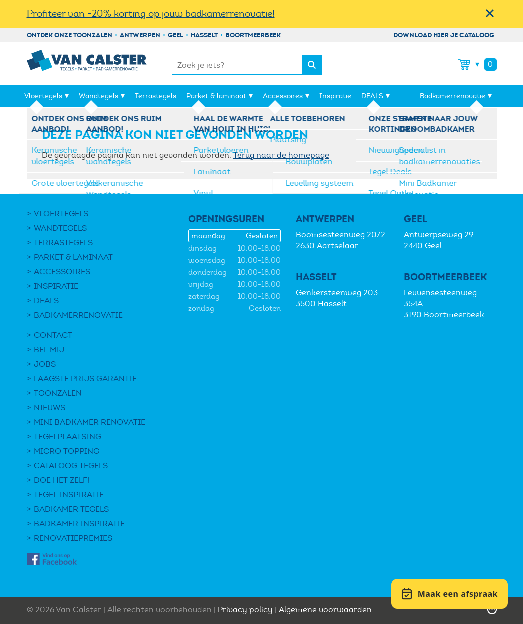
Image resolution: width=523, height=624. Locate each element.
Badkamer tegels (71, 509)
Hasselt (204, 35)
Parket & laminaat (216, 96)
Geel (175, 35)
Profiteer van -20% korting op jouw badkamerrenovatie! (151, 13)
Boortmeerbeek (253, 35)
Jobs (45, 364)
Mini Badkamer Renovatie (89, 422)
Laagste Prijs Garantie (85, 378)
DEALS (372, 96)
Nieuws (49, 407)
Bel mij (49, 349)
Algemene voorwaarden (325, 609)
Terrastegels (155, 96)
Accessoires (283, 96)
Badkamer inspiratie (79, 523)
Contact (53, 335)
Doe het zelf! (61, 480)
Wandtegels (98, 96)
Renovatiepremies (73, 538)
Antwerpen (140, 35)
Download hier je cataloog (443, 35)
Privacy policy (245, 609)
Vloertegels (43, 96)
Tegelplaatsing (67, 436)
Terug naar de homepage (281, 155)
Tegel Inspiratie (69, 494)
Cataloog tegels (71, 465)
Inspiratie (335, 96)
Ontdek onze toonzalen (69, 35)
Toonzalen (58, 393)
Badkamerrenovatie (452, 96)
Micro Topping (66, 451)
